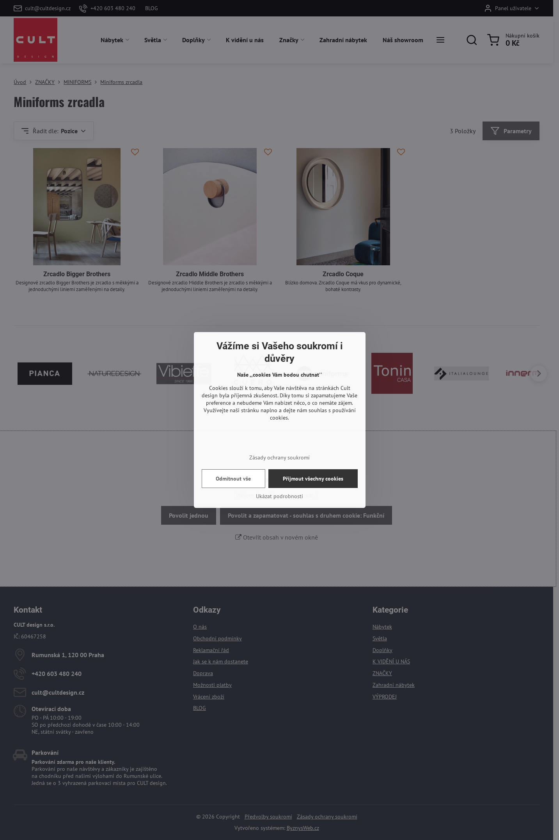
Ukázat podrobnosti (279, 496)
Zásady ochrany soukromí (279, 457)
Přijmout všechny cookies (313, 478)
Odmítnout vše (233, 478)
